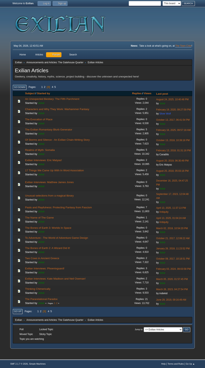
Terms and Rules (176, 364)
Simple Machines (37, 364)
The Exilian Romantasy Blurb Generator (48, 129)
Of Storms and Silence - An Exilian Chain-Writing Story (57, 139)
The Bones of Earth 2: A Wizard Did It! (47, 248)
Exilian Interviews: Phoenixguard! (44, 268)
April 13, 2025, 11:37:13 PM (171, 208)
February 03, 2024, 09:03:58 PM (173, 269)
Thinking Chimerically (37, 288)
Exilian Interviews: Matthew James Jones (49, 182)
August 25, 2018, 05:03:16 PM (172, 170)
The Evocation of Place (38, 119)
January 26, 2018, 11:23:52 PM (173, 248)
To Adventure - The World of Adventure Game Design (56, 237)
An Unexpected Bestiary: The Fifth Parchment (52, 98)
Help (163, 364)
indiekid (163, 293)
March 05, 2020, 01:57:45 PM (172, 279)
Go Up (17, 311)
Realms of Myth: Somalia (40, 149)
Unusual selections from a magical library (49, 195)
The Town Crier (183, 45)
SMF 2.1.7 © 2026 (19, 364)
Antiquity (163, 212)
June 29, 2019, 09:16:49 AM (171, 299)
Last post (162, 93)
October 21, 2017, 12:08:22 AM (173, 238)
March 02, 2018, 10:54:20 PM (172, 228)
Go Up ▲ (190, 364)
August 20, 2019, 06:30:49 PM (172, 160)
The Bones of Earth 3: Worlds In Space (48, 227)
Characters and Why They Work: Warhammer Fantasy (57, 109)
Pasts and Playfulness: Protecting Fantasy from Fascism (58, 207)
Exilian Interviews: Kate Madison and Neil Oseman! (55, 278)
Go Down (19, 87)
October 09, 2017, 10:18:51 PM (173, 258)
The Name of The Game (39, 217)
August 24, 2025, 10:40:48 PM (172, 99)
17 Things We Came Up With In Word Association (54, 170)
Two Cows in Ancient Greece (42, 258)
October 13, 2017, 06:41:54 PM (173, 119)
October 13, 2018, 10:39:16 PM (173, 140)
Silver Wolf (165, 113)
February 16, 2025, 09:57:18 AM (173, 130)
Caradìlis (164, 154)
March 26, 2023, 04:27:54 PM (172, 289)
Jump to (138, 329)
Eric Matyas (165, 164)
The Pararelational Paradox (41, 299)
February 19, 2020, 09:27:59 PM (173, 109)
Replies (137, 93)
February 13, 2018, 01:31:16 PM (173, 150)
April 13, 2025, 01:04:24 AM (171, 218)
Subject (30, 93)
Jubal (41, 102)
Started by (45, 93)
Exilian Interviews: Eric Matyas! (43, 160)
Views (148, 93)
